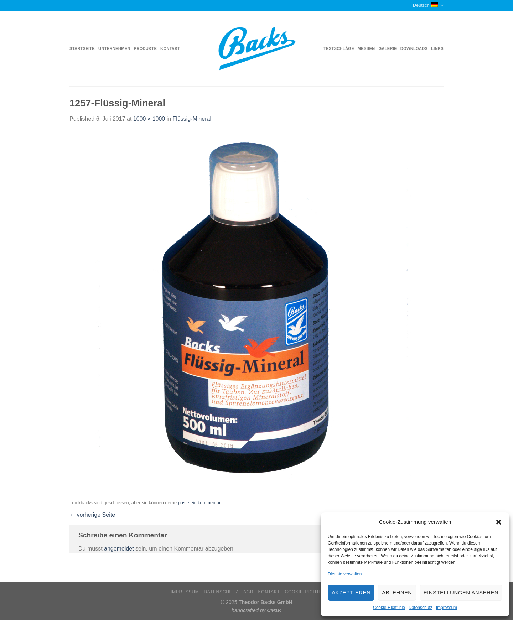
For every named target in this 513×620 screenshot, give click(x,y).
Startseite (82, 48)
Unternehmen (114, 48)
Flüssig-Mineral (192, 119)
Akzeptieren (351, 592)
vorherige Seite (92, 515)
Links (437, 48)
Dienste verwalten (345, 574)
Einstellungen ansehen (461, 592)
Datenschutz (420, 607)
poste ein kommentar (199, 502)
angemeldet (119, 549)
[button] (498, 522)
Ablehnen (397, 592)
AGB (248, 591)
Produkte (145, 48)
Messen (366, 48)
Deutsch (428, 5)
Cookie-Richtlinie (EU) (313, 591)
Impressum (446, 607)
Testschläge (338, 48)
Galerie (387, 48)
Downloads (414, 48)
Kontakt (170, 48)
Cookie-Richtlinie (389, 607)
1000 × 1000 (149, 119)
